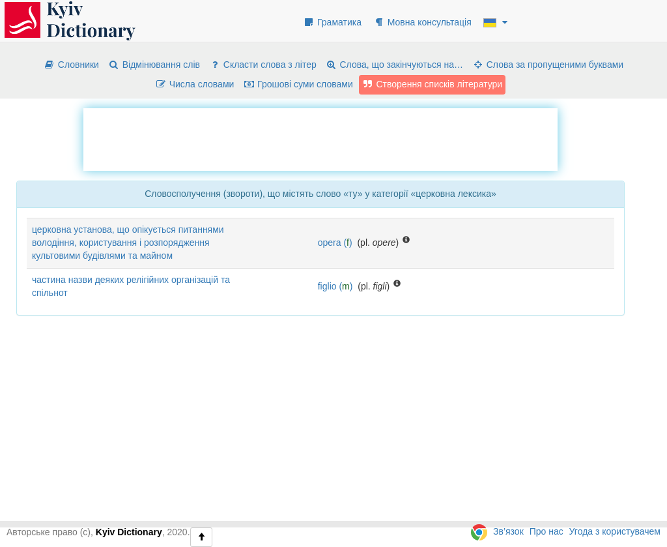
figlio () (335, 286)
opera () (335, 242)
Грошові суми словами (298, 84)
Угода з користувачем (614, 531)
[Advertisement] (320, 137)
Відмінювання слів (154, 64)
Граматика (332, 22)
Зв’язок (508, 531)
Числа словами (194, 84)
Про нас (546, 531)
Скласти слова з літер (263, 64)
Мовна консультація (422, 22)
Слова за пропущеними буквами (547, 64)
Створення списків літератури (432, 84)
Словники (71, 64)
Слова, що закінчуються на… (394, 64)
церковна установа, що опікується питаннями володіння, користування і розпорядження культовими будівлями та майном (128, 242)
